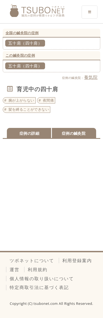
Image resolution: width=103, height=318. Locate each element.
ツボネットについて (32, 260)
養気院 (91, 77)
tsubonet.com (46, 303)
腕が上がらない (21, 100)
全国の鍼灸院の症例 (22, 32)
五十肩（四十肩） (25, 43)
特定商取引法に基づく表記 (39, 287)
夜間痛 (48, 100)
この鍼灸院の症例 (20, 55)
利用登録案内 (77, 260)
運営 (15, 270)
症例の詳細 (29, 133)
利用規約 (38, 270)
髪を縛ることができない (29, 109)
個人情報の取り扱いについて (42, 279)
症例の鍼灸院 (73, 133)
